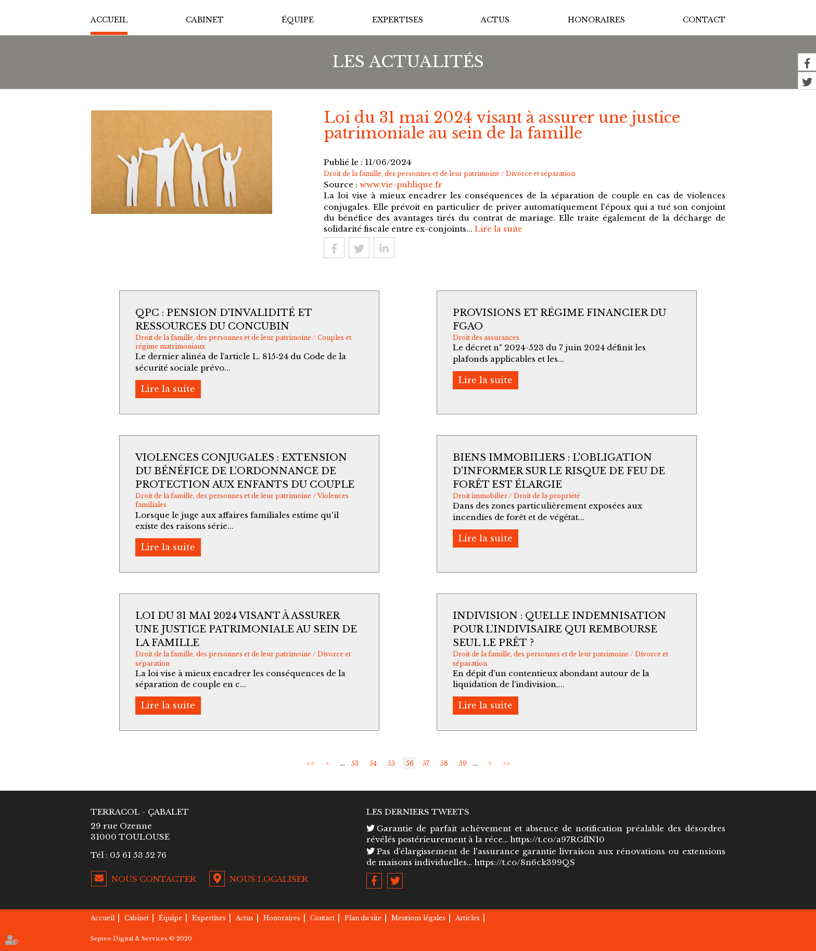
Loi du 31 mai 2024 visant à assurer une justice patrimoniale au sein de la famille (246, 629)
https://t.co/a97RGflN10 (557, 839)
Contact (704, 19)
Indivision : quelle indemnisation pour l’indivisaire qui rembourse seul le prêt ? (559, 629)
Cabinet (205, 19)
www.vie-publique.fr (401, 184)
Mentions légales (418, 918)
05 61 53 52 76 (138, 855)
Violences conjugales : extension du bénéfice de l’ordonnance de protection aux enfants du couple (244, 471)
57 (426, 763)
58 (444, 763)
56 (410, 763)
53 (355, 763)
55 (391, 763)
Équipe (298, 19)
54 (373, 763)
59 (463, 763)
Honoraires (596, 19)
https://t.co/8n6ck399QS (524, 862)
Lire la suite (498, 229)
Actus (495, 19)
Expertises (397, 19)
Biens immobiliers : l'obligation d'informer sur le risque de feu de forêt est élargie (559, 471)
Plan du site (363, 918)
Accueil (109, 19)
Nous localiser (269, 879)
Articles (467, 918)
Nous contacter (153, 879)
